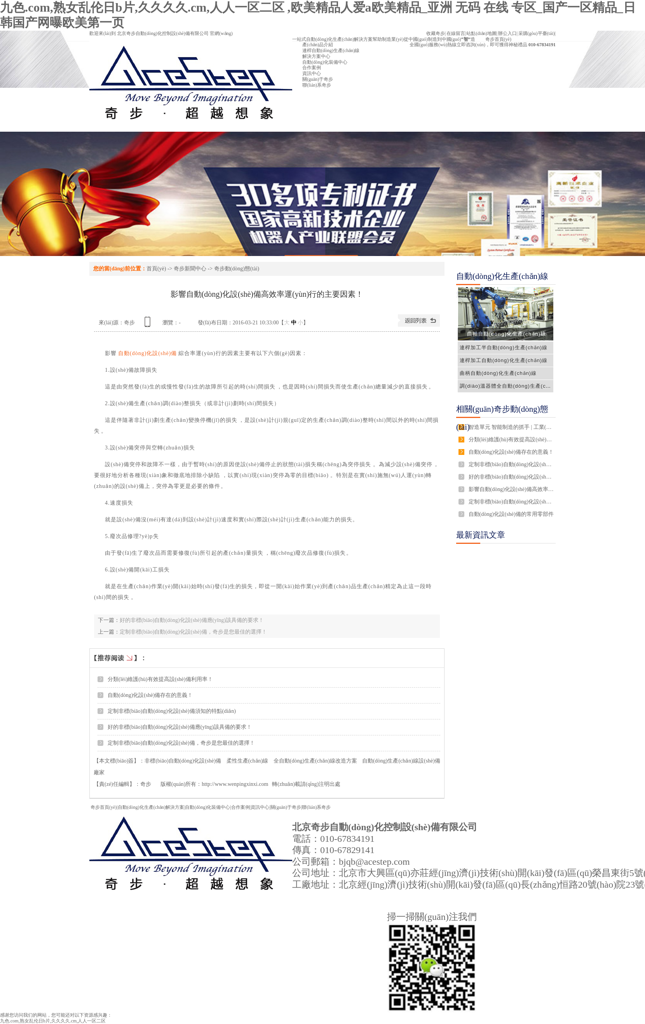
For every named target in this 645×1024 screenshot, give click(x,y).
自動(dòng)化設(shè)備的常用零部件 (511, 514)
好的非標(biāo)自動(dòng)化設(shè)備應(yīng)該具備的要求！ (511, 477)
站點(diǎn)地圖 (481, 33)
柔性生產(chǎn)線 (247, 761)
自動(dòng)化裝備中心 (207, 807)
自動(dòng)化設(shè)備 (147, 353)
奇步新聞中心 (190, 269)
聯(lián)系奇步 (316, 807)
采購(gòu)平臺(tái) (536, 33)
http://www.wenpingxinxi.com (235, 784)
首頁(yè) (156, 269)
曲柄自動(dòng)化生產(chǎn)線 (498, 373)
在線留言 (455, 33)
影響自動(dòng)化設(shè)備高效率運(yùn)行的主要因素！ (511, 489)
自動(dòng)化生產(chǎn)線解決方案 (502, 285)
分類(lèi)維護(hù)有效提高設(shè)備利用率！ (160, 679)
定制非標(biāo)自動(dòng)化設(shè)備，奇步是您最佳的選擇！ (181, 743)
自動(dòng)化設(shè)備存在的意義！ (150, 695)
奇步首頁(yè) (104, 807)
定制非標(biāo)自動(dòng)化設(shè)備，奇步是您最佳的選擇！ (511, 502)
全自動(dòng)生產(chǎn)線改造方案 (315, 761)
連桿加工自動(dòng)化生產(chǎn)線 (503, 360)
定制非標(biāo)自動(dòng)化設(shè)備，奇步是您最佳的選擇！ (193, 632)
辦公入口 (507, 33)
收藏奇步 (435, 33)
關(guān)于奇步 (285, 807)
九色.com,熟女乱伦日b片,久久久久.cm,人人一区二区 (53, 1021)
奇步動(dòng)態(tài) (237, 269)
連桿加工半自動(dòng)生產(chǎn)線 (503, 347)
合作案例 (240, 807)
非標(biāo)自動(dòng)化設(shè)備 (183, 761)
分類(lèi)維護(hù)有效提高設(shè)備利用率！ (511, 439)
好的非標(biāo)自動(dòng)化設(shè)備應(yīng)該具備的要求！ (192, 620)
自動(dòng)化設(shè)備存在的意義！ (511, 452)
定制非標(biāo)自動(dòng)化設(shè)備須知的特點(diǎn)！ (172, 711)
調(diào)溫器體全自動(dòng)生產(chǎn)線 (511, 386)
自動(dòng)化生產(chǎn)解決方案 (151, 807)
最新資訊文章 (480, 535)
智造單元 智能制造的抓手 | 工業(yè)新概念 (511, 427)
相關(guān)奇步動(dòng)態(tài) (502, 418)
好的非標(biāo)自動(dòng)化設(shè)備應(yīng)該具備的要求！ (180, 727)
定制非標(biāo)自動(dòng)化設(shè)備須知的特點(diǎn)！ (511, 464)
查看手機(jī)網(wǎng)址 (148, 324)
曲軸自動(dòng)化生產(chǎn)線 (506, 334)
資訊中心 (260, 807)
